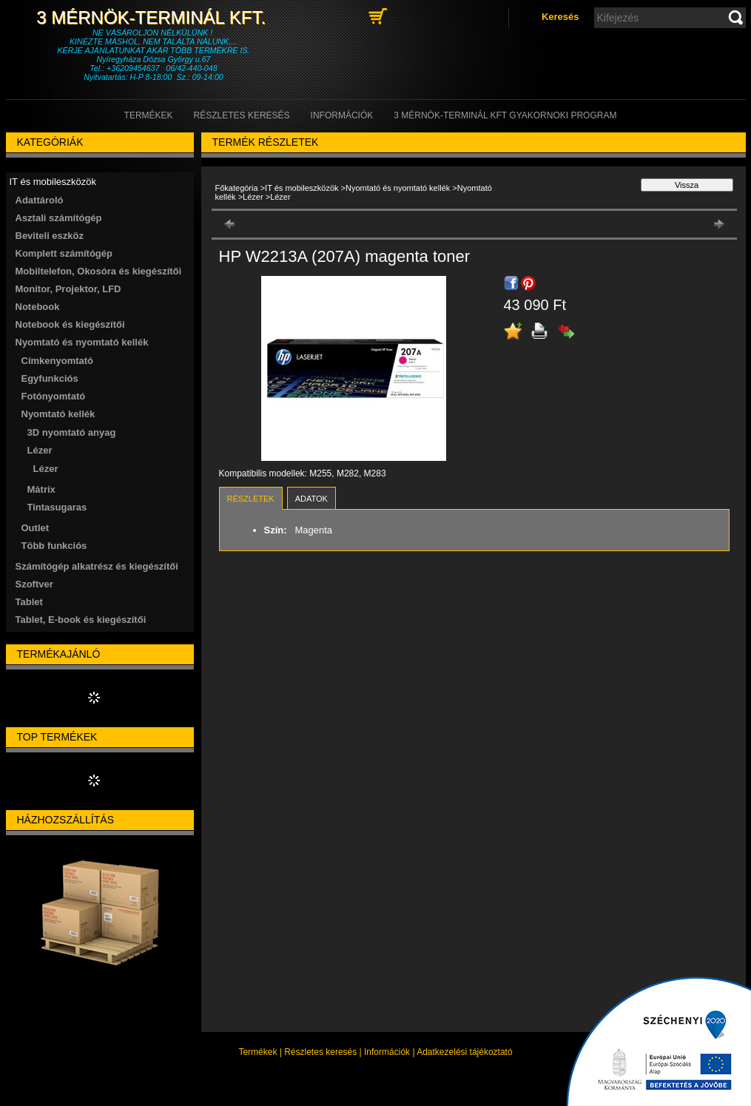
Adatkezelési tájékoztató (464, 1052)
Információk (387, 1052)
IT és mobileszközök (301, 187)
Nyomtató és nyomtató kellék (398, 187)
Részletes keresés (320, 1052)
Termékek (257, 1052)
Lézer (45, 468)
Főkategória (236, 187)
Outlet (35, 527)
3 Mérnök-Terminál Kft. (153, 17)
